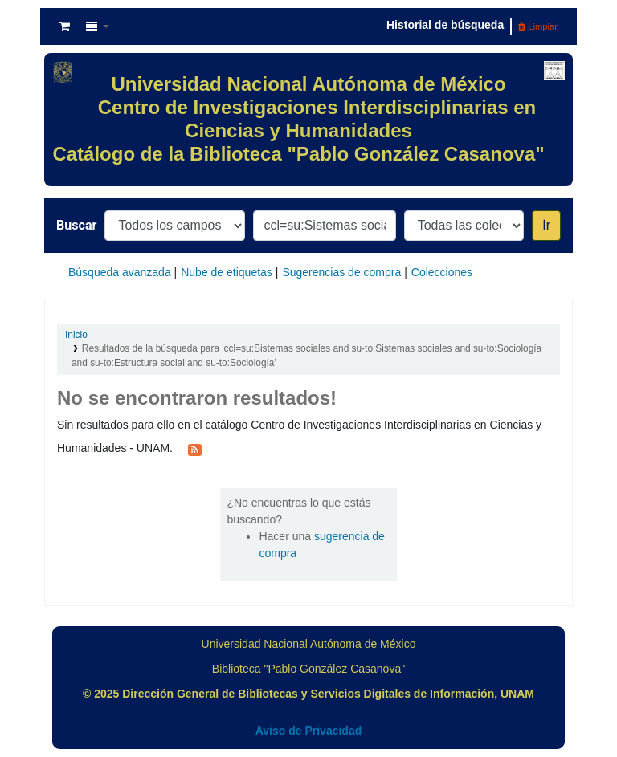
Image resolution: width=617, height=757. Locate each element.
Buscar (76, 225)
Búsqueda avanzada (119, 272)
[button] (64, 26)
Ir (546, 225)
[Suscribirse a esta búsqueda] (195, 448)
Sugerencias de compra (341, 272)
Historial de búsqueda (445, 24)
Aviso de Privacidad (308, 730)
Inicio (76, 334)
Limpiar (538, 26)
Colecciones (441, 272)
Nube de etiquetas (226, 272)
